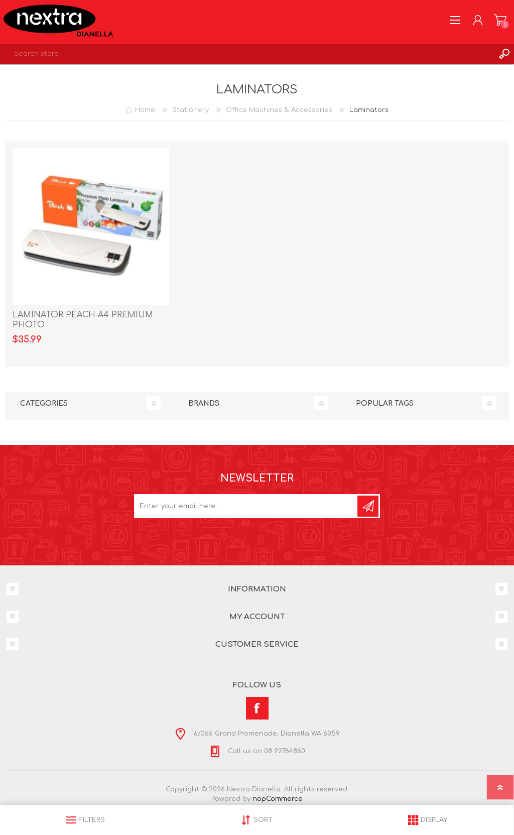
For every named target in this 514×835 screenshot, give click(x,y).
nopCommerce (277, 798)
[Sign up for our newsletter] (246, 506)
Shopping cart (500, 20)
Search (504, 54)
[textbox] (247, 54)
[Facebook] (257, 708)
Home (145, 109)
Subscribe (367, 506)
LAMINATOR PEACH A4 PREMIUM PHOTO (83, 320)
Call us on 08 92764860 (265, 751)
